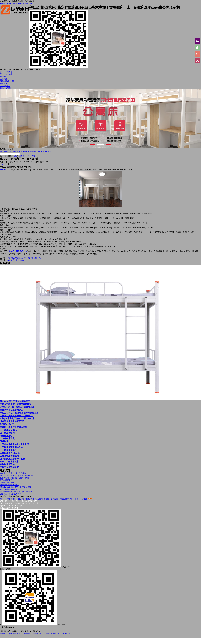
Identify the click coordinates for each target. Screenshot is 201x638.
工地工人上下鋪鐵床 (9, 467)
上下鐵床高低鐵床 (8, 430)
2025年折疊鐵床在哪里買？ (10, 489)
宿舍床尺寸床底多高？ (15, 260)
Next (199, 120)
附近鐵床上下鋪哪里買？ (9, 485)
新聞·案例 (3, 83)
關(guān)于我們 (25, 3)
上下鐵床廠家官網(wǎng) (11, 447)
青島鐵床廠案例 (6, 480)
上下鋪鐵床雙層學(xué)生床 (12, 459)
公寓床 (10, 151)
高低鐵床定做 (6, 436)
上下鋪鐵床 (4, 79)
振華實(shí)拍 (5, 86)
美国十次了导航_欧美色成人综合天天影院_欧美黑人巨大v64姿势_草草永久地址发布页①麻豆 (36, 633)
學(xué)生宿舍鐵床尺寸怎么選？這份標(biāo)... (17, 476)
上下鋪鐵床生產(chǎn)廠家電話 (14, 444)
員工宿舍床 (39, 499)
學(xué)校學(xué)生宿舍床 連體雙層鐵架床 (19, 413)
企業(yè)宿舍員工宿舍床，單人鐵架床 (17, 418)
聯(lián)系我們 (5, 88)
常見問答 (31, 156)
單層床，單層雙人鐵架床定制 (13, 427)
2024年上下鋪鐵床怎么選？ (10, 494)
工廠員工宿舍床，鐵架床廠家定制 (15, 404)
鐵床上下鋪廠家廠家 (9, 461)
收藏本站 (4, 3)
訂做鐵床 (4, 441)
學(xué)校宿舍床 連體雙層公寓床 (15, 401)
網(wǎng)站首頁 (6, 72)
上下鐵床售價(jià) (8, 450)
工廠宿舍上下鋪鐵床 (9, 456)
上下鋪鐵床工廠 (7, 438)
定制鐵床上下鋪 (7, 464)
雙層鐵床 (3, 76)
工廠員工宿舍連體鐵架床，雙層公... (16, 415)
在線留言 (13, 3)
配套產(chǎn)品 (7, 424)
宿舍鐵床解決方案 (7, 81)
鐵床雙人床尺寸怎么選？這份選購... (14, 473)
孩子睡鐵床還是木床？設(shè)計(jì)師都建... (16, 492)
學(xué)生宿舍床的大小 (18, 251)
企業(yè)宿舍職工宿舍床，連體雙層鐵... (18, 407)
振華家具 (15, 508)
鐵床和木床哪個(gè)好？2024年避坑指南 (15, 487)
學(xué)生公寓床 (6, 74)
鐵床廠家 (3, 151)
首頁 (15, 156)
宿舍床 (2, 169)
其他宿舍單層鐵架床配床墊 (12, 421)
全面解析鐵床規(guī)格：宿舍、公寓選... (15, 478)
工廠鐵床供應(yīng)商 (10, 453)
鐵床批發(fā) (47, 151)
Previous (2, 120)
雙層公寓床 (29, 499)
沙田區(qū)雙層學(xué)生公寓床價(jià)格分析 (24, 258)
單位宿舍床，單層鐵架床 (11, 410)
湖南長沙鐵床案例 (7, 482)
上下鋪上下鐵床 (7, 433)
